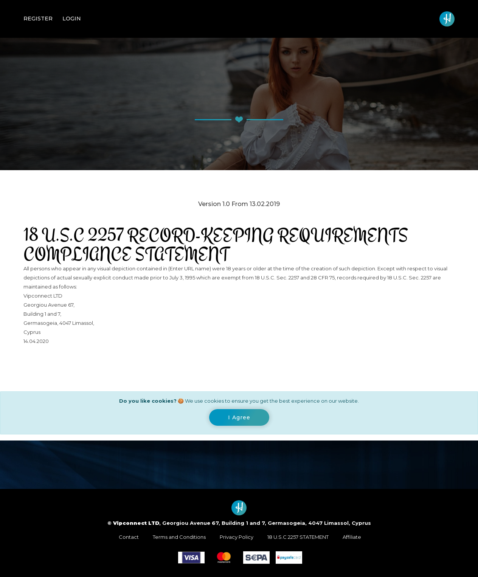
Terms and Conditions (179, 537)
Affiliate (352, 537)
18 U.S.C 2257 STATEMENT (298, 537)
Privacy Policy (236, 537)
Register (38, 18)
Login (71, 18)
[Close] (239, 417)
